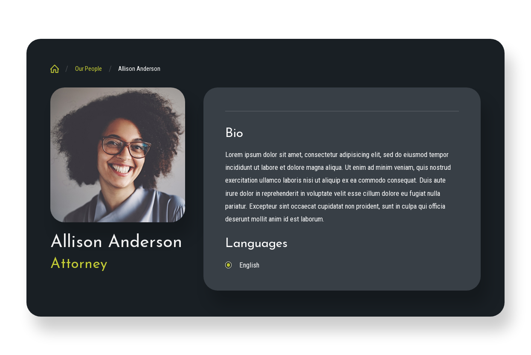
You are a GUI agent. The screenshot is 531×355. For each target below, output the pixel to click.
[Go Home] (57, 68)
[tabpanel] (342, 198)
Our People (88, 69)
